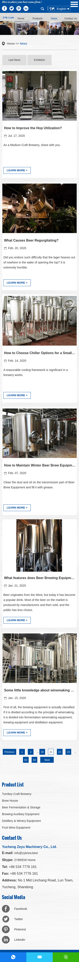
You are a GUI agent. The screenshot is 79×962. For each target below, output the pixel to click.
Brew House (10, 800)
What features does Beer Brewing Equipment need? (40, 578)
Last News (14, 59)
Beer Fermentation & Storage (21, 807)
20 (42, 752)
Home (20, 18)
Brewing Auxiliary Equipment (20, 814)
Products (37, 18)
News (54, 18)
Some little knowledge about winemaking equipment (40, 690)
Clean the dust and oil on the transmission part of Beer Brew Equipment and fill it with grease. (39, 485)
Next (47, 760)
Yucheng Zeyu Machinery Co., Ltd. (29, 847)
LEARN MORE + (17, 170)
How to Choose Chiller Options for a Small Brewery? (40, 353)
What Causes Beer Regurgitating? (31, 240)
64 (34, 760)
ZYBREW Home (25, 860)
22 (59, 752)
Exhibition (39, 59)
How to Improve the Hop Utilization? (33, 128)
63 (25, 760)
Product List (13, 784)
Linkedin (19, 939)
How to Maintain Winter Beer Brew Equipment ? (40, 465)
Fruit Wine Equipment (16, 827)
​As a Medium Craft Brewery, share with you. (32, 145)
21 (51, 752)
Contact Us (70, 18)
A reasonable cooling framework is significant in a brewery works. (35, 372)
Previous (9, 752)
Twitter (18, 919)
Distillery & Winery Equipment (21, 820)
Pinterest (20, 929)
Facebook (20, 908)
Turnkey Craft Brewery (16, 794)
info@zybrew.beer (26, 853)
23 (68, 752)
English (58, 9)
